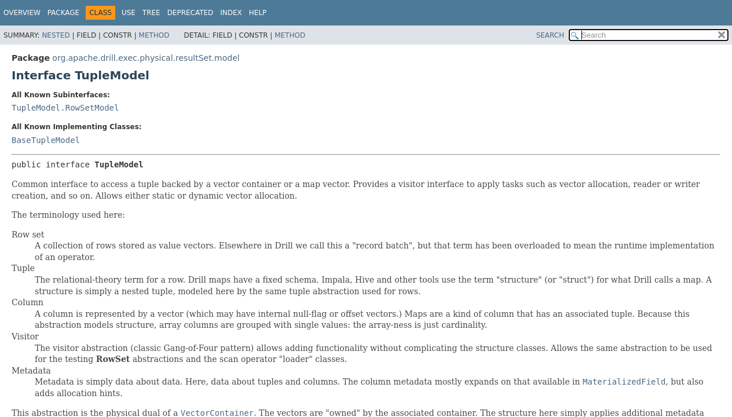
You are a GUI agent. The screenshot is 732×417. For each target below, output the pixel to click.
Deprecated (190, 13)
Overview (22, 13)
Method (154, 35)
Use (129, 13)
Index (231, 13)
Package (63, 13)
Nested (55, 35)
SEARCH (550, 35)
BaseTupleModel (46, 140)
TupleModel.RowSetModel (65, 107)
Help (258, 13)
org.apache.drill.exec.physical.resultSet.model (145, 58)
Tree (151, 13)
